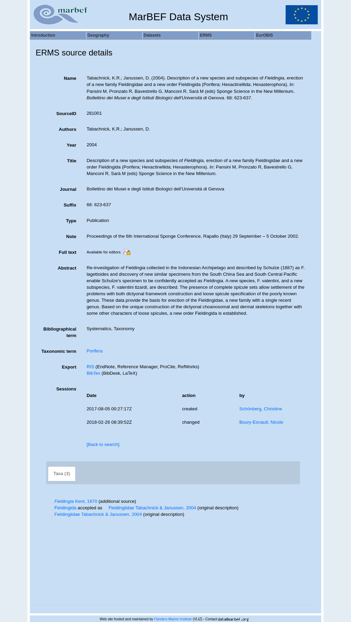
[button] (51, 501)
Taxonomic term (58, 351)
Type (71, 220)
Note (71, 236)
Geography (98, 35)
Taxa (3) (61, 473)
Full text (67, 252)
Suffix (70, 205)
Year (71, 145)
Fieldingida (62, 507)
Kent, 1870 (73, 501)
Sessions (66, 388)
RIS (90, 366)
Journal (68, 189)
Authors (67, 129)
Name (70, 78)
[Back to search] (103, 444)
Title (71, 160)
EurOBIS (264, 35)
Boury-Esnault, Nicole (261, 422)
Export (69, 367)
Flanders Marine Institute (173, 619)
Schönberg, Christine (260, 408)
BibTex (93, 373)
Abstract (67, 268)
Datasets (152, 35)
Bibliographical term (59, 332)
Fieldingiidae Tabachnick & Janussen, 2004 (150, 507)
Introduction (43, 35)
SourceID (66, 113)
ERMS (206, 35)
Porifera (95, 350)
